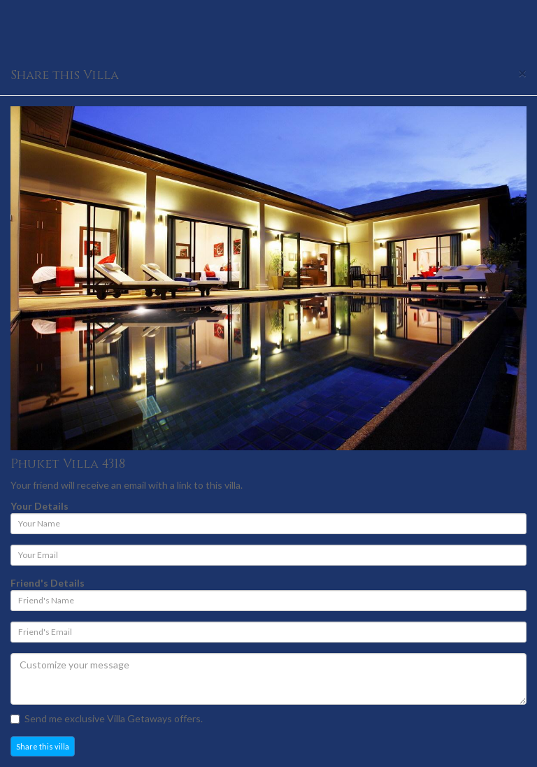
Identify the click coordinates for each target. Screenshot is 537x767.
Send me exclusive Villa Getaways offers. (106, 718)
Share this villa (42, 746)
